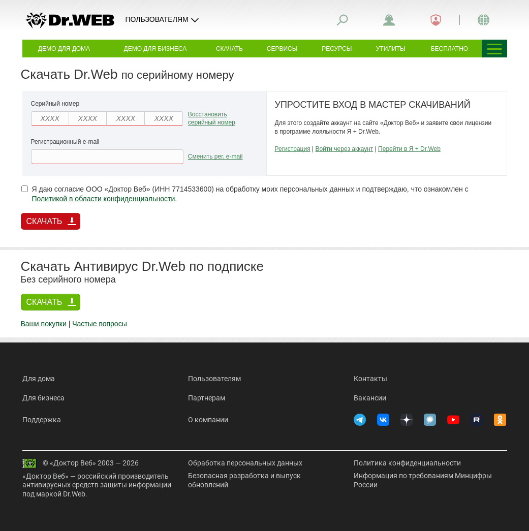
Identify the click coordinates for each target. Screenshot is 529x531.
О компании (208, 419)
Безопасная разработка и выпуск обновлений (244, 480)
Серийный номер (55, 103)
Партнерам (206, 397)
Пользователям (214, 378)
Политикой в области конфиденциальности (103, 199)
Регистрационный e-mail (65, 141)
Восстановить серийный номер (211, 119)
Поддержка (41, 419)
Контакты (370, 378)
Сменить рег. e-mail (215, 156)
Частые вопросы (99, 324)
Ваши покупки (44, 324)
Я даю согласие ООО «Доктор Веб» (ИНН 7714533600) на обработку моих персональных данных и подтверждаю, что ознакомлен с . (245, 194)
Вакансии (370, 397)
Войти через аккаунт (344, 148)
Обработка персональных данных (245, 463)
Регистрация (292, 148)
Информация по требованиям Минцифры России (423, 480)
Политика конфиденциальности (407, 463)
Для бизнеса (43, 397)
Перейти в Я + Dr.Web (409, 148)
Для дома (38, 378)
